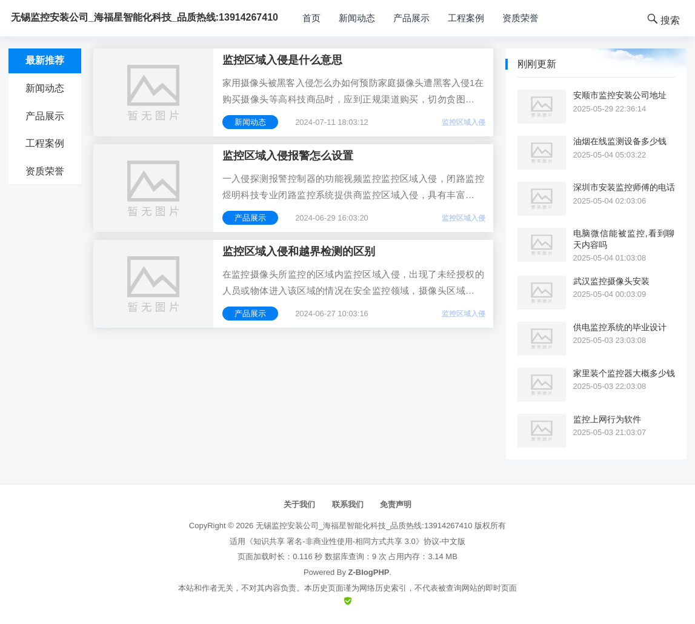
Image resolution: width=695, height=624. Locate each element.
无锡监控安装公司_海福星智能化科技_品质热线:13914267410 (364, 525)
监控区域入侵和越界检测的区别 (298, 251)
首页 (311, 18)
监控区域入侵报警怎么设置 (287, 156)
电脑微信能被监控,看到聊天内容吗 (624, 238)
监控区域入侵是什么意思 (282, 60)
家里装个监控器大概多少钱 (624, 373)
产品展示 (411, 18)
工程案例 (466, 18)
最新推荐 (44, 60)
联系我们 (348, 504)
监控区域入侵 (463, 122)
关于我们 (299, 504)
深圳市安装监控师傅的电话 (624, 187)
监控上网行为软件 (607, 419)
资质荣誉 (520, 18)
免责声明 (395, 504)
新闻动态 (357, 18)
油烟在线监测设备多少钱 (620, 141)
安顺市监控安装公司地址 (620, 95)
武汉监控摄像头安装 (611, 281)
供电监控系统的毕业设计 (620, 327)
